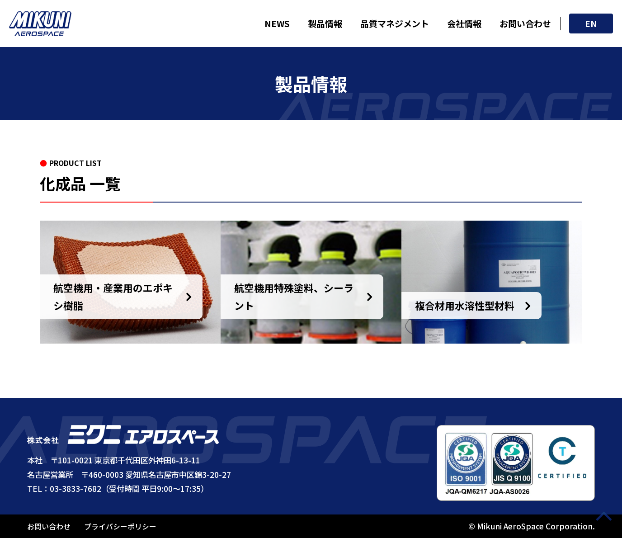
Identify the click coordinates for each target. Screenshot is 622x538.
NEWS (277, 23)
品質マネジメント (394, 23)
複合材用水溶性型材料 (464, 305)
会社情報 (464, 23)
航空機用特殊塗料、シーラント (293, 296)
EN (591, 23)
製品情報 (325, 23)
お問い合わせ (525, 23)
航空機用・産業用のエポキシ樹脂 (113, 296)
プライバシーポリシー (120, 526)
